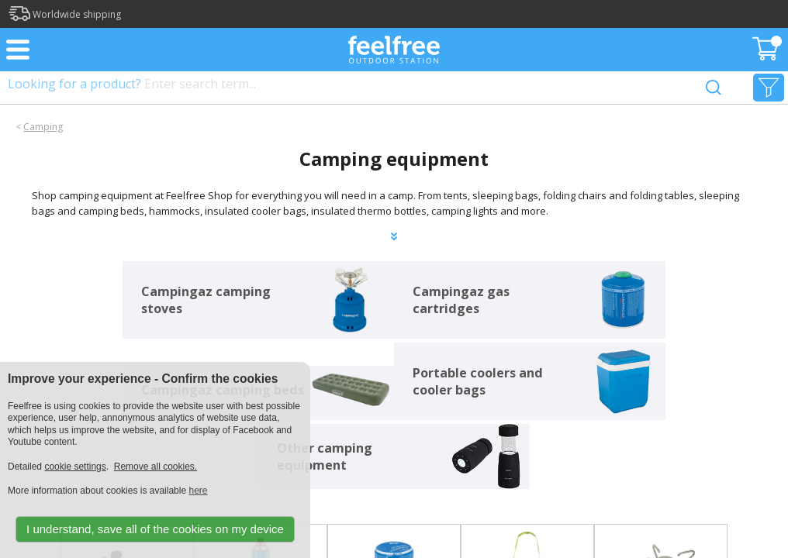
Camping (43, 126)
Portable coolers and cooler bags (478, 381)
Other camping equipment (324, 456)
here (197, 490)
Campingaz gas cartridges (461, 300)
